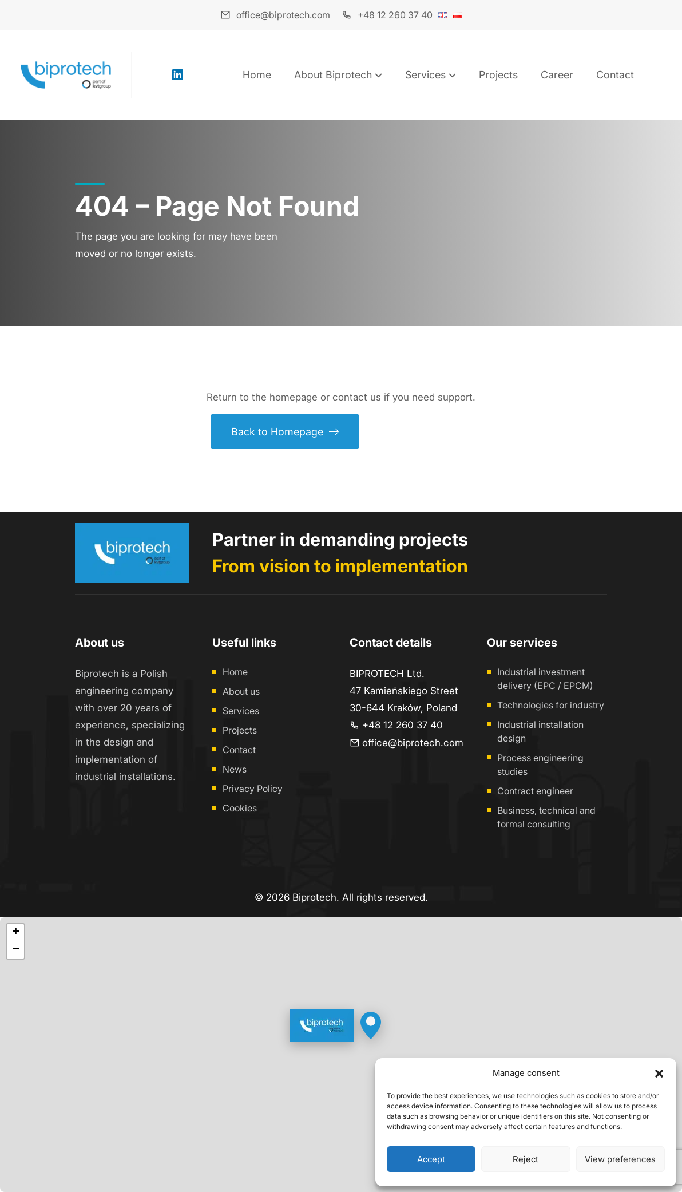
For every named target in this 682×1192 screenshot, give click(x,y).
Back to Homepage (285, 432)
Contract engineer (535, 791)
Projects (498, 75)
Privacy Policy (253, 788)
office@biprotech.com (283, 15)
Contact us (417, 432)
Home (257, 75)
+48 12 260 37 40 (395, 15)
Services (425, 75)
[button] (659, 1073)
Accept (431, 1159)
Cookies (240, 808)
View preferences (620, 1159)
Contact (615, 75)
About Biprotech (333, 75)
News (235, 769)
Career (557, 75)
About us (241, 691)
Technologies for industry (550, 705)
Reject (525, 1159)
